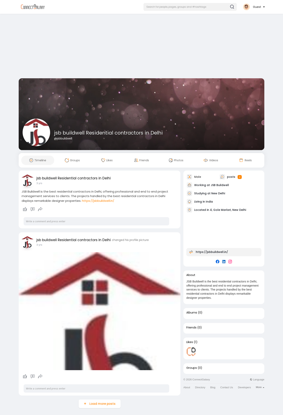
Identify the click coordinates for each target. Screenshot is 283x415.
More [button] (260, 387)
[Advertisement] (141, 46)
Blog (212, 387)
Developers (244, 387)
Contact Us (226, 387)
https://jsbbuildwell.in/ (98, 201)
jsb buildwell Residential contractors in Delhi (108, 132)
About (186, 387)
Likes (189, 342)
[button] (190, 7)
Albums (191, 312)
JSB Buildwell (220, 185)
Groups (191, 367)
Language (257, 379)
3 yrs (39, 183)
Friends (191, 327)
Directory (200, 387)
